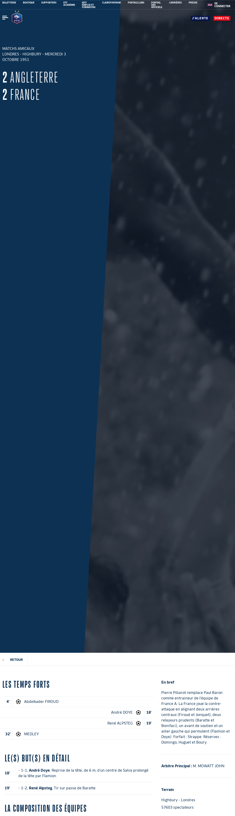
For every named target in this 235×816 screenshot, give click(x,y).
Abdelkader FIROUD (41, 702)
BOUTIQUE (28, 2)
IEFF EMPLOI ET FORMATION (88, 4)
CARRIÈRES (175, 2)
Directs (222, 18)
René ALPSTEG (120, 723)
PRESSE (193, 2)
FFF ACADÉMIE (69, 3)
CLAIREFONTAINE (111, 2)
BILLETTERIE (9, 2)
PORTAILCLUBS (136, 2)
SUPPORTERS (48, 2)
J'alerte (200, 18)
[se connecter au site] (222, 5)
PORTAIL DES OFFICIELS (156, 4)
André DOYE (122, 712)
